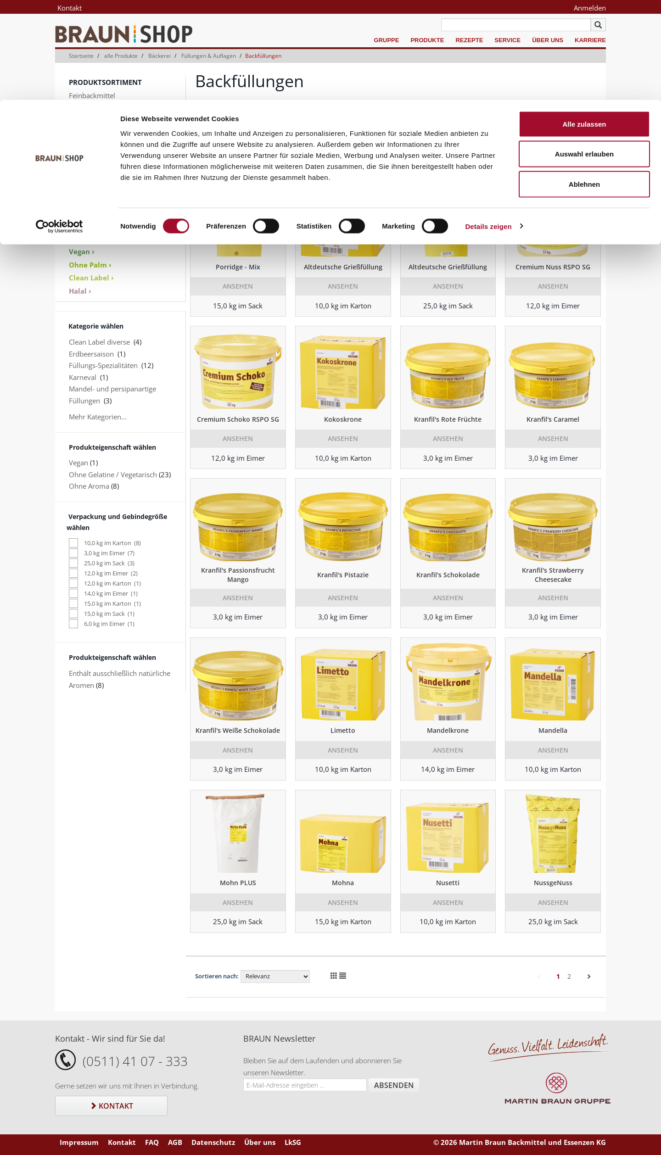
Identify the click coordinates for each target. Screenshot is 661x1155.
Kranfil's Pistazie (343, 574)
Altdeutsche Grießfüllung (343, 266)
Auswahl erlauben (584, 54)
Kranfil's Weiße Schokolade (238, 730)
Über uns (259, 1142)
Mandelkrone (448, 730)
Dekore (80, 177)
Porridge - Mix (238, 266)
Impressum (79, 1142)
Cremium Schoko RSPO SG (238, 419)
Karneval (82, 377)
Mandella (552, 730)
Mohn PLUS (238, 882)
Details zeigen (488, 126)
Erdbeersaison (91, 353)
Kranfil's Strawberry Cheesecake (553, 575)
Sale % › (82, 214)
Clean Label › (91, 277)
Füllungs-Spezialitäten (103, 365)
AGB (175, 1142)
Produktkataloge (95, 226)
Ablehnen (584, 84)
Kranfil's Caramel (553, 419)
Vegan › (82, 251)
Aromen (81, 165)
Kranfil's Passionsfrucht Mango (238, 575)
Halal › (80, 291)
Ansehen (238, 286)
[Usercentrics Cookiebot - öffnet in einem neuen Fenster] (59, 127)
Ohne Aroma (89, 486)
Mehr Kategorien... (98, 416)
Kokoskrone (343, 419)
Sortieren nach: (217, 976)
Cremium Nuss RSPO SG (552, 266)
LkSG (293, 1142)
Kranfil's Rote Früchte (448, 419)
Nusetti (447, 882)
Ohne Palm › (90, 264)
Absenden (394, 1085)
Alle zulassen (584, 24)
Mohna (343, 882)
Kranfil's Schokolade (448, 574)
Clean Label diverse (99, 341)
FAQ (152, 1142)
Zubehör (82, 189)
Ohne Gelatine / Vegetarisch (113, 474)
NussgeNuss (553, 882)
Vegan (78, 462)
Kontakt (111, 1106)
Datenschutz (213, 1142)
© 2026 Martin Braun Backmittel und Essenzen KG (519, 1142)
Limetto (342, 730)
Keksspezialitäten (96, 153)
